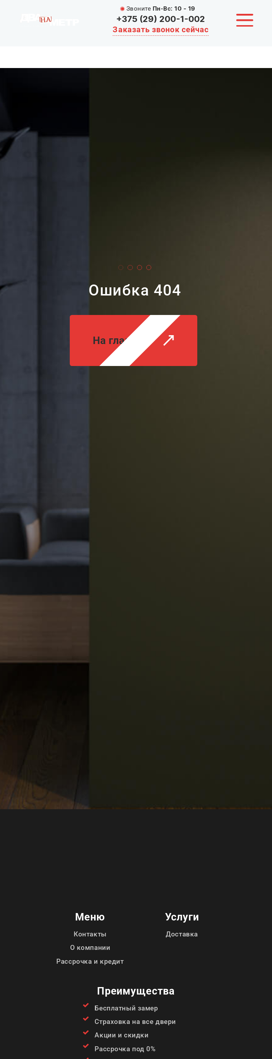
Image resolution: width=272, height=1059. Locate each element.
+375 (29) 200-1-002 (160, 19)
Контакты (90, 934)
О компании (90, 947)
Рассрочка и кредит (90, 961)
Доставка (182, 934)
